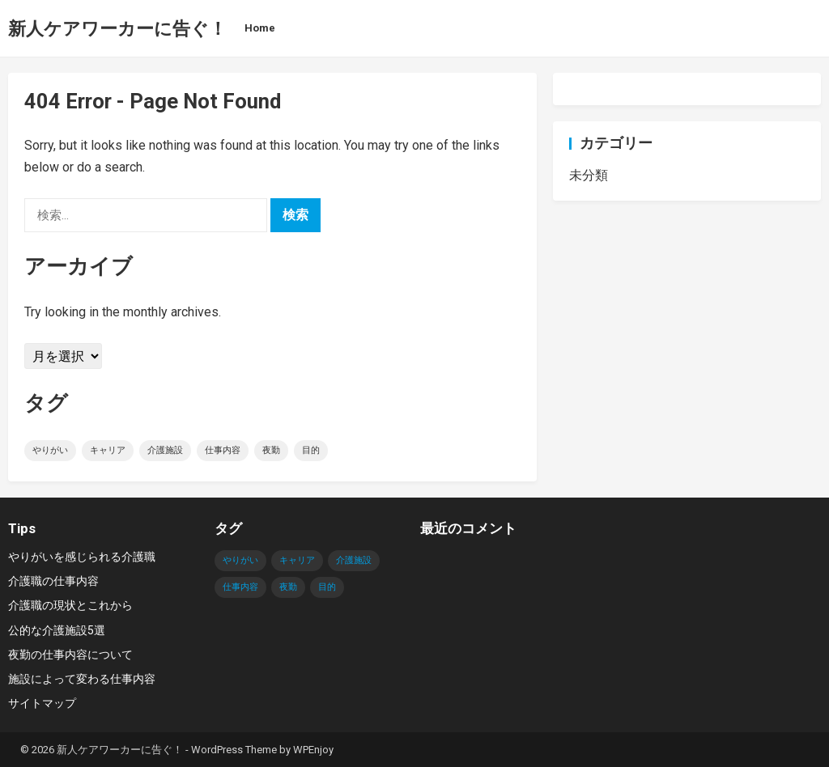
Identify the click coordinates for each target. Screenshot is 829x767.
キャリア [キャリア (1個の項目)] (107, 450)
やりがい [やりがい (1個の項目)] (50, 450)
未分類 (588, 175)
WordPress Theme (234, 750)
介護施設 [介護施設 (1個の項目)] (165, 450)
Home (259, 28)
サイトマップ (42, 703)
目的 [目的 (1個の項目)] (311, 450)
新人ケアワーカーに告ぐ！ (117, 28)
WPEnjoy (313, 750)
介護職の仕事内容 (53, 580)
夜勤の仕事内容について (70, 654)
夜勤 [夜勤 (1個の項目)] (271, 450)
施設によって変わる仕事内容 (81, 678)
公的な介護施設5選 (56, 630)
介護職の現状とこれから (70, 605)
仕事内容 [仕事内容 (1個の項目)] (222, 450)
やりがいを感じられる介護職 (81, 556)
